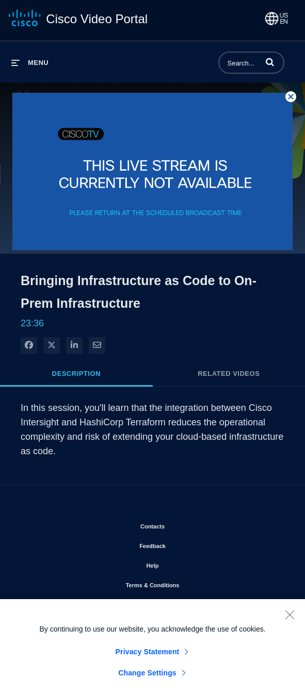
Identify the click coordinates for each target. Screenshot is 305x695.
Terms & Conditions (182, 583)
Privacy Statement (148, 657)
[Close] (289, 620)
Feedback (181, 544)
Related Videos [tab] (229, 373)
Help (182, 563)
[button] (270, 62)
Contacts (181, 524)
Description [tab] (76, 373)
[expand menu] (30, 63)
